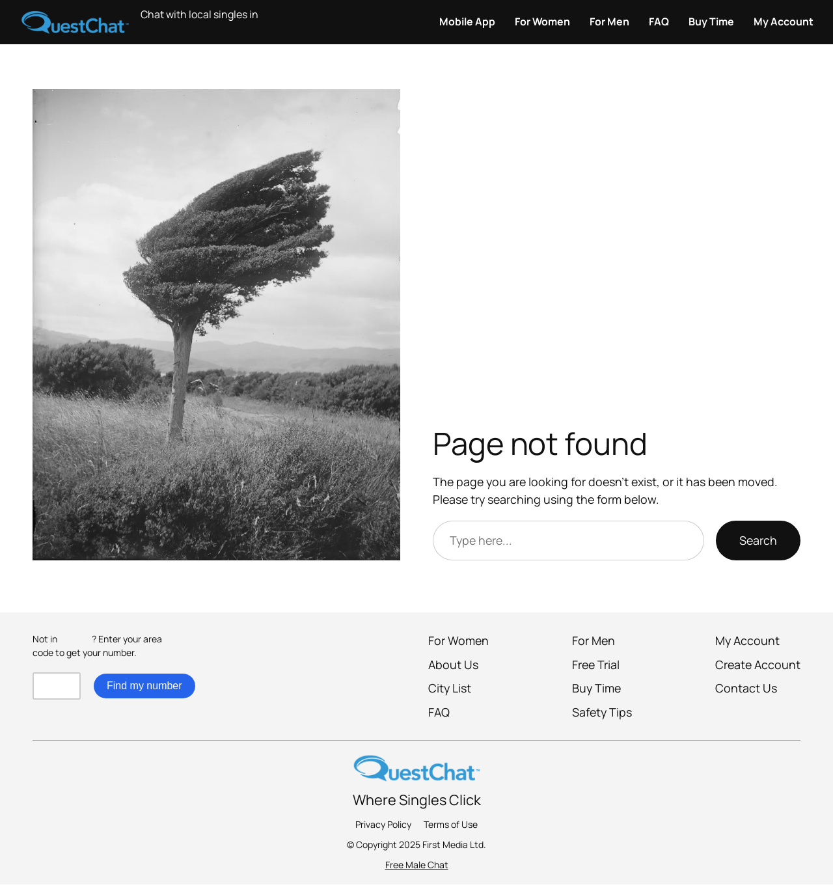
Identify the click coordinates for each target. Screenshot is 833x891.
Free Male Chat (416, 864)
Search (758, 540)
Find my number (144, 685)
